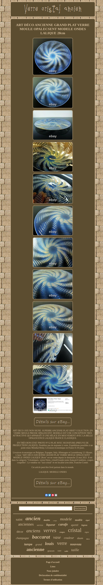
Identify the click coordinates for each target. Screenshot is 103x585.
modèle (78, 520)
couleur (69, 538)
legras (84, 525)
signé (88, 520)
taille (75, 550)
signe (87, 532)
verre (62, 543)
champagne (22, 538)
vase (57, 537)
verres (49, 530)
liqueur (50, 524)
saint (19, 519)
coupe (55, 520)
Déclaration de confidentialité (53, 575)
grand (38, 544)
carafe (63, 524)
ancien (33, 518)
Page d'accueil (52, 562)
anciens (33, 530)
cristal (75, 530)
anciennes (26, 524)
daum (80, 538)
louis (49, 543)
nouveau (75, 544)
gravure (51, 551)
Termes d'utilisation (52, 580)
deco (88, 539)
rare (59, 550)
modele (66, 519)
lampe (28, 544)
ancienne (35, 549)
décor (20, 531)
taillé (66, 551)
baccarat (41, 537)
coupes (62, 532)
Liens (52, 566)
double (47, 520)
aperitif (74, 525)
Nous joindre (53, 571)
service (40, 525)
